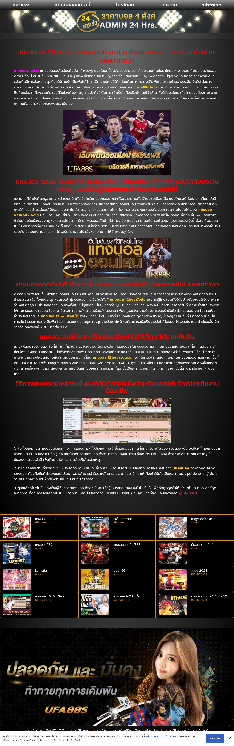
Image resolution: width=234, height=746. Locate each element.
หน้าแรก (20, 5)
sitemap (212, 5)
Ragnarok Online (204, 519)
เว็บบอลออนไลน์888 (126, 544)
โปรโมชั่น (124, 5)
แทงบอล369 (43, 544)
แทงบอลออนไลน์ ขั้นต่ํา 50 (209, 596)
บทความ (168, 5)
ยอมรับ (215, 738)
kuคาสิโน (41, 570)
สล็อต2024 (199, 570)
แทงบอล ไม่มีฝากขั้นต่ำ (128, 596)
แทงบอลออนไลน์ (72, 5)
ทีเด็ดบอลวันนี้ (122, 519)
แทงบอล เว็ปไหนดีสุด (49, 596)
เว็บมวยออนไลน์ (201, 544)
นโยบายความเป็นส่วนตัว (162, 736)
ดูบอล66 (119, 570)
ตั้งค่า (77, 740)
